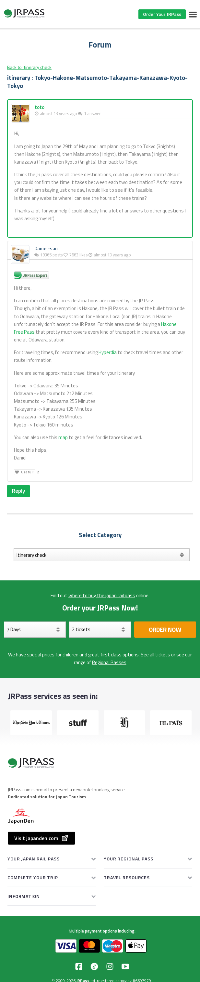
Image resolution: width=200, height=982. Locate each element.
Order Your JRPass (162, 14)
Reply (18, 491)
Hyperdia (108, 352)
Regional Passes (109, 662)
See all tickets (155, 654)
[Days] (35, 629)
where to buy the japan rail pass (101, 595)
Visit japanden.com (41, 838)
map (63, 437)
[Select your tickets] (100, 629)
